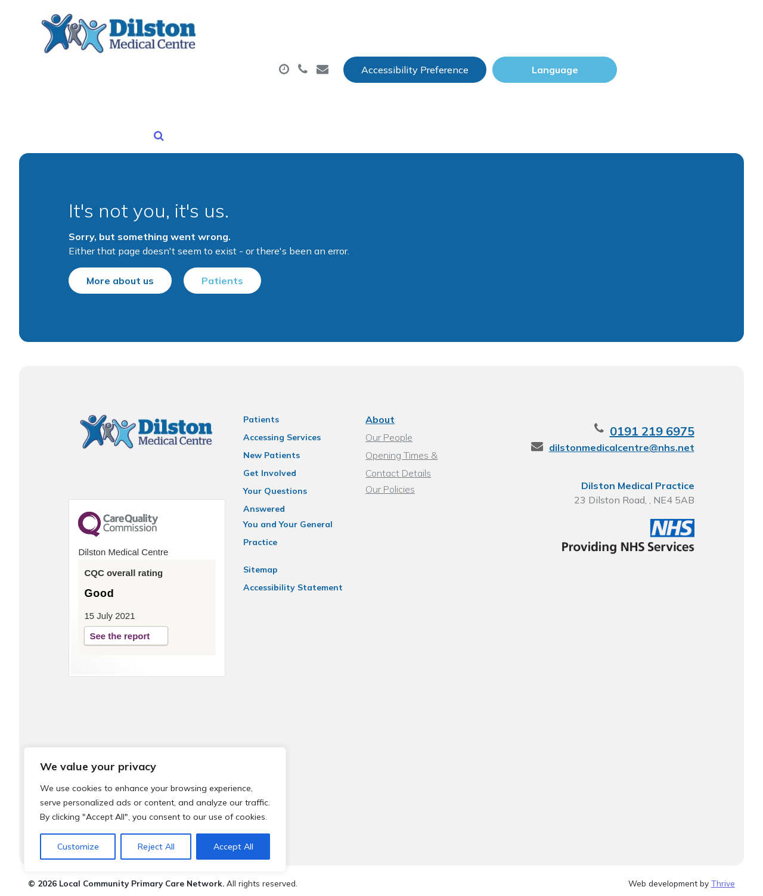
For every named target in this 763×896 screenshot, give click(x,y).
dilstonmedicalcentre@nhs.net (635, 438)
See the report (106, 628)
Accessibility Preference (533, 22)
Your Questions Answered (291, 482)
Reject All (156, 846)
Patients (209, 263)
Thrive (723, 877)
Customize (78, 846)
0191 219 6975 (665, 422)
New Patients (196, 101)
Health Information (324, 101)
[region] (155, 809)
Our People (388, 428)
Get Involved (263, 464)
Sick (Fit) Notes (520, 59)
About (187, 59)
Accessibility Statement (287, 563)
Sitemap (254, 545)
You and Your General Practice (282, 501)
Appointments (294, 59)
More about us (107, 263)
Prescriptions (410, 59)
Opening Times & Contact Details (419, 447)
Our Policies (389, 480)
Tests (613, 59)
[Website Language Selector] (672, 22)
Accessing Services (276, 428)
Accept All (233, 846)
